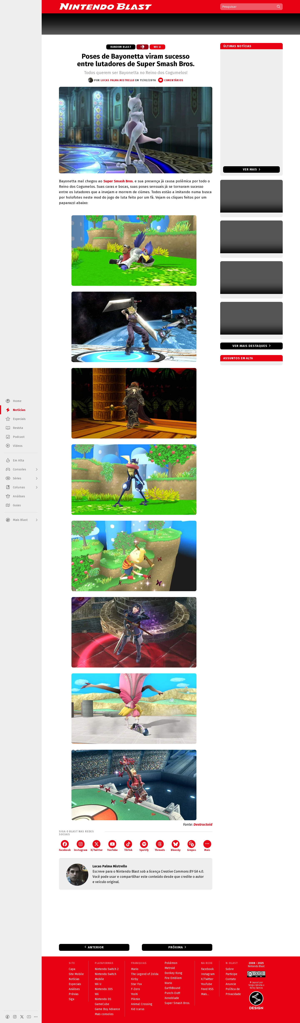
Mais (207, 846)
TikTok (128, 846)
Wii (97, 994)
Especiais (75, 984)
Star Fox (136, 984)
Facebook (65, 846)
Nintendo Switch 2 (107, 969)
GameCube (102, 1004)
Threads (160, 846)
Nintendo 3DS (104, 989)
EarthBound (172, 988)
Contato (231, 979)
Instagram (80, 846)
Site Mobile (76, 974)
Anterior (96, 947)
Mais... (205, 994)
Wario (168, 983)
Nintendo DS (103, 999)
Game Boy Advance (107, 1009)
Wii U (157, 46)
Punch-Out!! (172, 993)
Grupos (191, 846)
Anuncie (231, 984)
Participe (231, 974)
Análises (74, 989)
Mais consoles (104, 1014)
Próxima (175, 947)
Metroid (170, 968)
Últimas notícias (237, 46)
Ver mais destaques (249, 346)
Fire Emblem (173, 978)
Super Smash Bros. (177, 1003)
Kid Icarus (137, 1009)
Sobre (230, 969)
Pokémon (171, 963)
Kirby (134, 979)
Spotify (144, 846)
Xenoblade (172, 998)
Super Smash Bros (118, 181)
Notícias (74, 979)
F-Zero (135, 989)
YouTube (112, 846)
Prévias (74, 994)
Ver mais (251, 169)
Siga (71, 999)
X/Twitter (96, 846)
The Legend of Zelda (144, 974)
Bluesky (175, 846)
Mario (134, 969)
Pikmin (135, 999)
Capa (72, 969)
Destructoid (203, 824)
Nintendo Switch (105, 974)
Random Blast (120, 46)
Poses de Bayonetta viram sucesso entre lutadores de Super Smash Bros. (135, 60)
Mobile (99, 979)
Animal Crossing (141, 1004)
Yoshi (134, 994)
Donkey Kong (173, 973)
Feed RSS (207, 989)
